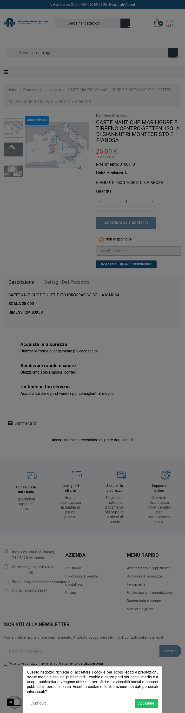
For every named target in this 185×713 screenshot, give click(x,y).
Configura (38, 703)
